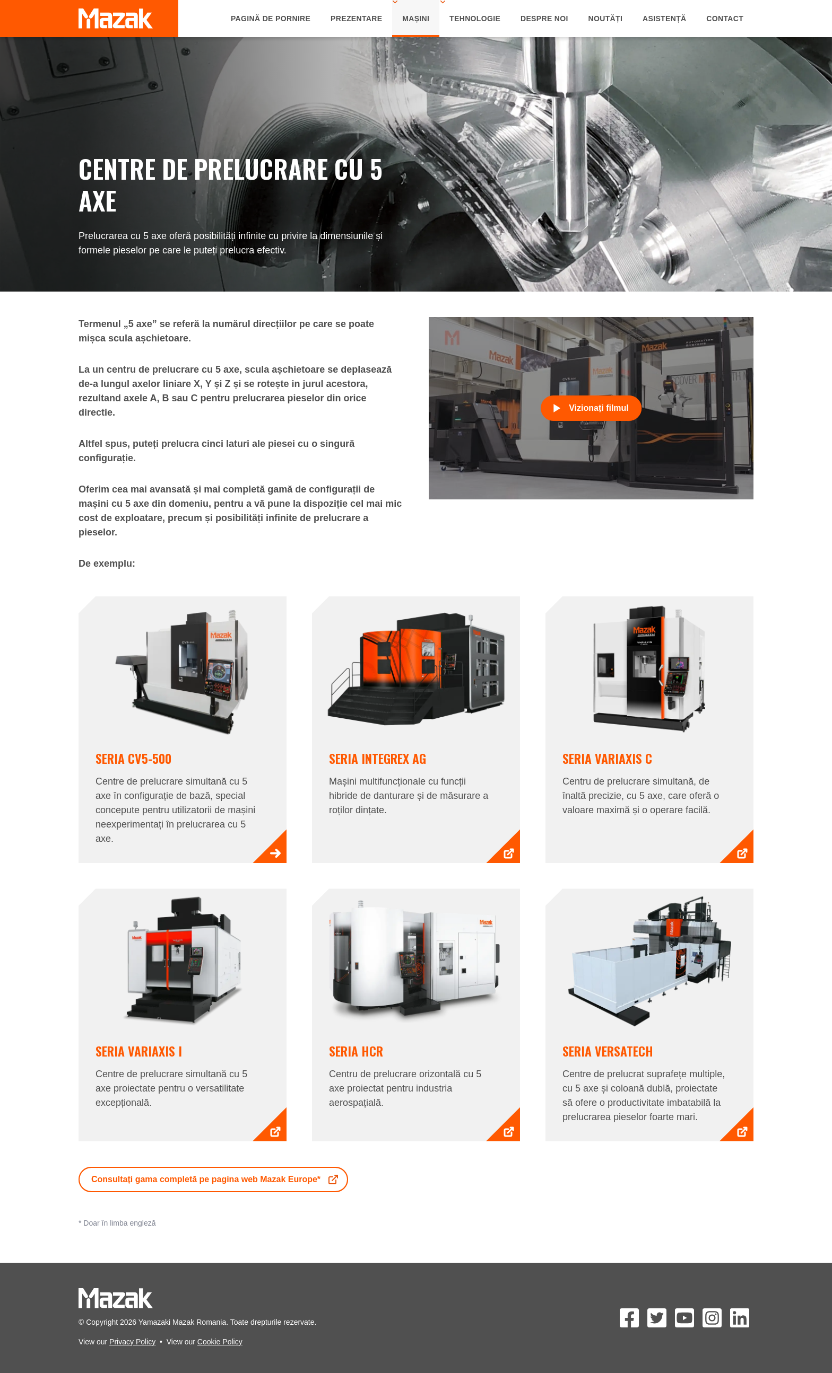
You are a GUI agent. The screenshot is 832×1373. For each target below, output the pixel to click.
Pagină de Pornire (270, 18)
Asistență (665, 18)
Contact (724, 18)
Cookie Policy (219, 1341)
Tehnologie (474, 18)
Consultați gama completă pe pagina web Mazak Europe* (215, 1179)
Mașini (415, 18)
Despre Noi (544, 18)
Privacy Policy (132, 1341)
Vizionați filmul (591, 407)
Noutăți (605, 18)
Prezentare (356, 18)
